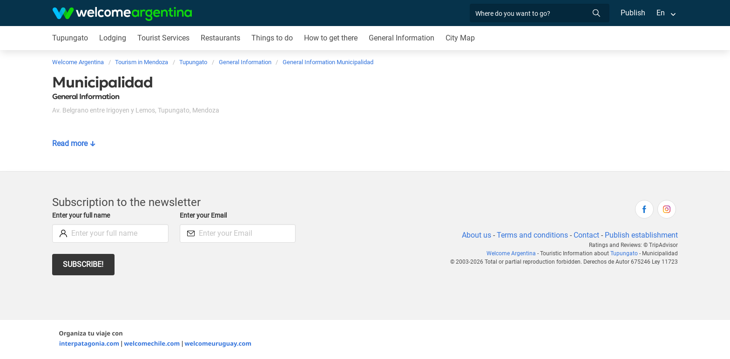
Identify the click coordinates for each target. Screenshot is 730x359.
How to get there (331, 37)
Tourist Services (163, 37)
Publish (633, 12)
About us (475, 235)
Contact (586, 235)
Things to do (272, 37)
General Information (403, 37)
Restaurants (221, 37)
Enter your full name (82, 215)
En (660, 12)
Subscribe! (83, 264)
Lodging (112, 37)
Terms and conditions (531, 235)
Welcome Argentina (514, 253)
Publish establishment (641, 235)
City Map (462, 37)
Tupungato (70, 37)
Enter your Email (204, 215)
